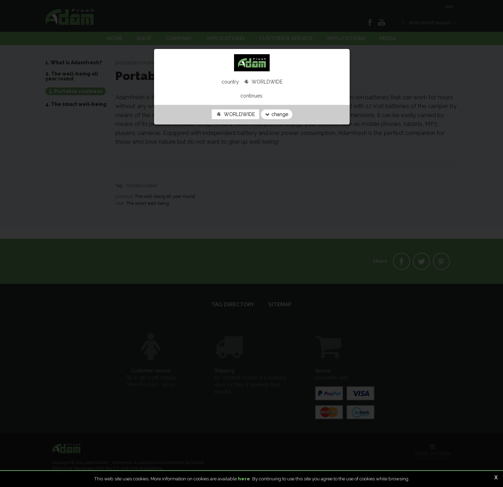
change (276, 114)
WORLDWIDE (235, 114)
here (244, 478)
